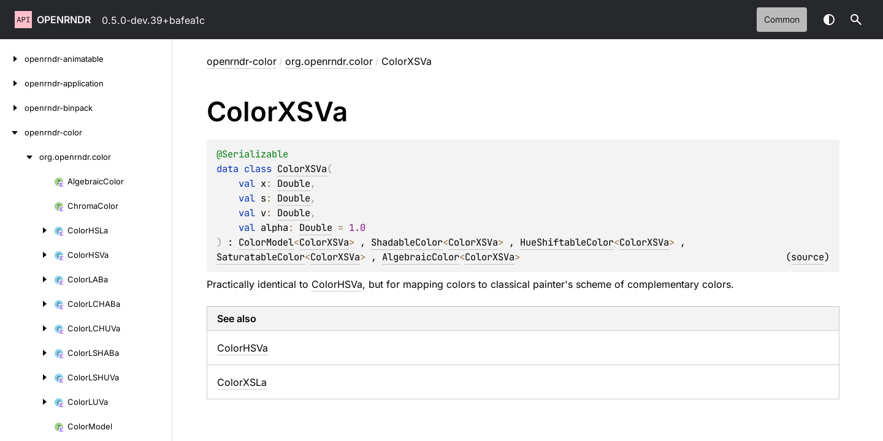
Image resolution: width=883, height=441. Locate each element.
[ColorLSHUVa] (27, 377)
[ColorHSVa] (27, 255)
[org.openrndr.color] (19, 157)
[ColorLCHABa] (27, 304)
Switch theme (829, 19)
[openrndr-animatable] (12, 59)
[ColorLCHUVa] (27, 328)
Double (293, 183)
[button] (856, 19)
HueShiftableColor (567, 242)
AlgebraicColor (420, 257)
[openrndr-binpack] (12, 108)
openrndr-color (242, 61)
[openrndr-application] (12, 83)
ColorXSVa (302, 168)
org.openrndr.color (329, 61)
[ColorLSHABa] (27, 353)
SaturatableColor (260, 257)
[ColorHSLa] (27, 230)
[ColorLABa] (27, 279)
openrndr (64, 19)
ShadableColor (407, 242)
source (807, 257)
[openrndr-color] (12, 132)
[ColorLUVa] (27, 402)
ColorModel (266, 242)
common (782, 19)
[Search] (856, 19)
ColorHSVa (337, 284)
